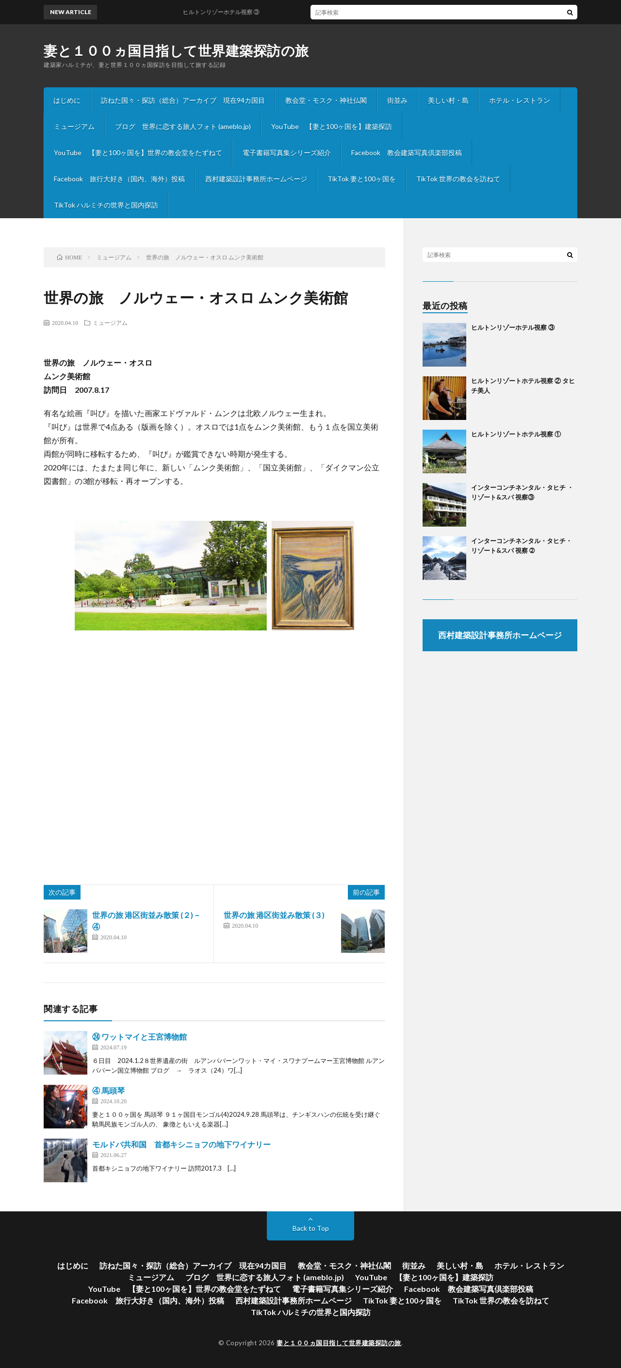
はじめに (67, 100)
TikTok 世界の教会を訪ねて (458, 179)
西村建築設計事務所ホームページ (256, 179)
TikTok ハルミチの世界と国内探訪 (106, 205)
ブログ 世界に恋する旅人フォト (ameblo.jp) (183, 126)
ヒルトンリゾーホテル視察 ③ (513, 327)
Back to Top (311, 1228)
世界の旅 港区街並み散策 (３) (274, 914)
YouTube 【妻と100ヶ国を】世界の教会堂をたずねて (138, 152)
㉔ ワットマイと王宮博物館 (139, 1036)
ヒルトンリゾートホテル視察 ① (516, 434)
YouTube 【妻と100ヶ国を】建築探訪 (331, 126)
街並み (397, 100)
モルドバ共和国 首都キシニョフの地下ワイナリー (181, 1144)
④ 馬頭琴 (108, 1090)
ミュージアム (74, 126)
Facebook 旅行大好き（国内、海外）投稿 (119, 179)
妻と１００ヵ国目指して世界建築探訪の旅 (176, 50)
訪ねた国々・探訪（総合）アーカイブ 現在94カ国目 (183, 100)
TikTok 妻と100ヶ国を (361, 179)
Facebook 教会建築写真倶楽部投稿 (406, 152)
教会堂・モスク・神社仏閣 (326, 100)
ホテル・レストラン (519, 100)
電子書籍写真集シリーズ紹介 (287, 152)
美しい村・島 (448, 100)
